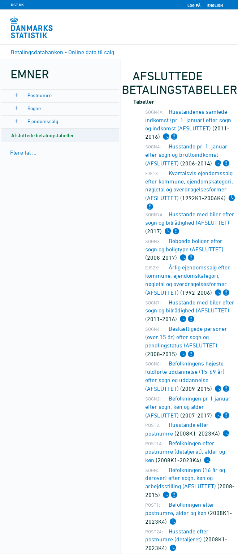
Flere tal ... (23, 152)
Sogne (34, 108)
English (215, 5)
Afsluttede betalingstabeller (42, 135)
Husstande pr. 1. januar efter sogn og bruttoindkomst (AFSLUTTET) (186, 154)
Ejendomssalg (42, 121)
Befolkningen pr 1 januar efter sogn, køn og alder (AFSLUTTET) (188, 407)
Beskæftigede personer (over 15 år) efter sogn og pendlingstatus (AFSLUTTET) (186, 337)
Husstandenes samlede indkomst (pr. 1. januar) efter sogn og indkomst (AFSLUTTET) (188, 119)
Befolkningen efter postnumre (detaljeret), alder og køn (185, 451)
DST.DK (17, 4)
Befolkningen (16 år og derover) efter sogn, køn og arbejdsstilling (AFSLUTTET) (185, 478)
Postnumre (39, 95)
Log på (193, 5)
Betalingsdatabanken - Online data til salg (62, 52)
